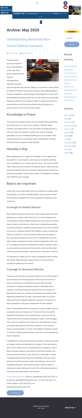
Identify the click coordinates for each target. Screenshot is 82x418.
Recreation (68, 146)
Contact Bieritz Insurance (16, 377)
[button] (37, 3)
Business (67, 122)
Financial (67, 129)
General (67, 132)
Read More (15, 393)
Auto (66, 119)
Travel (66, 149)
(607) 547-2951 (44, 13)
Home (66, 136)
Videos (66, 153)
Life (65, 139)
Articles (67, 115)
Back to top (70, 408)
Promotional (68, 143)
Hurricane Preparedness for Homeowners (70, 97)
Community (68, 126)
